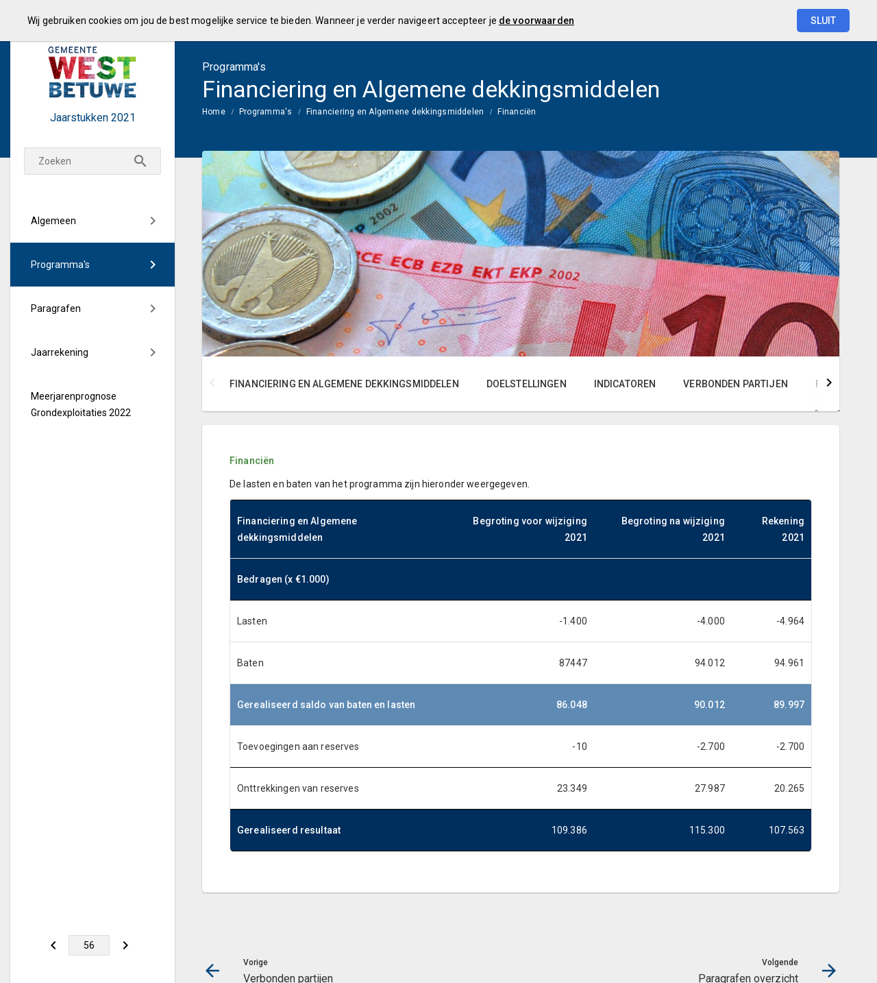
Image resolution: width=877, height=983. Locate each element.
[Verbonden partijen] (53, 945)
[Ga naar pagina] (89, 945)
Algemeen (53, 220)
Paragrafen (56, 308)
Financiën (516, 112)
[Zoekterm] (92, 161)
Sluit (823, 20)
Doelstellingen (526, 383)
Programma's (60, 264)
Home (213, 112)
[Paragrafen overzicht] (125, 945)
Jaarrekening (59, 352)
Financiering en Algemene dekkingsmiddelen (395, 112)
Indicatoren (625, 383)
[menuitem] (92, 221)
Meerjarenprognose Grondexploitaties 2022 (81, 404)
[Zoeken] (140, 161)
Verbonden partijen (735, 383)
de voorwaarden (536, 20)
